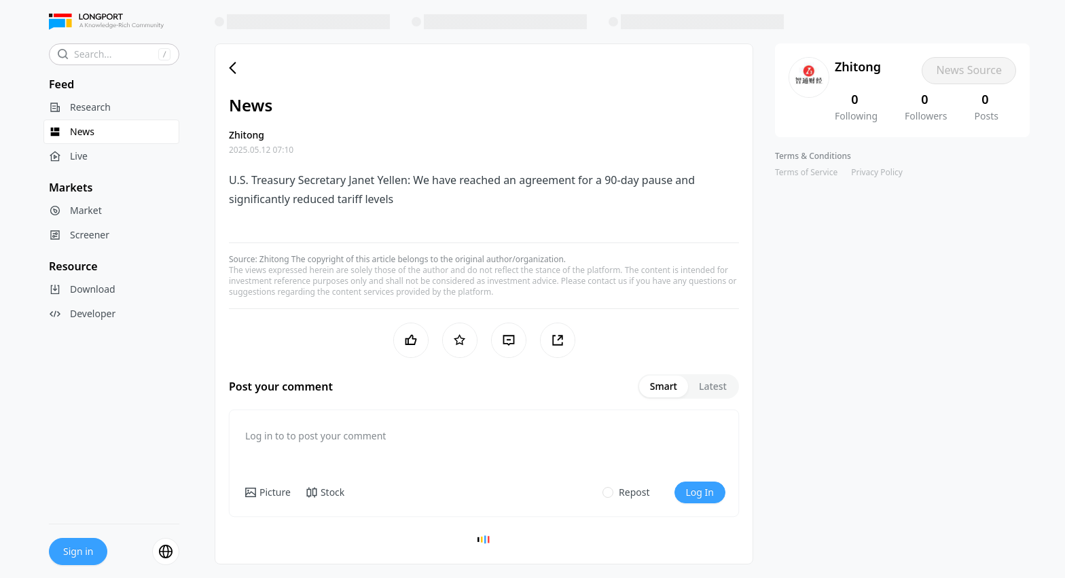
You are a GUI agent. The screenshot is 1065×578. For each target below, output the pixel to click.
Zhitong (274, 259)
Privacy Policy (877, 172)
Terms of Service (806, 172)
